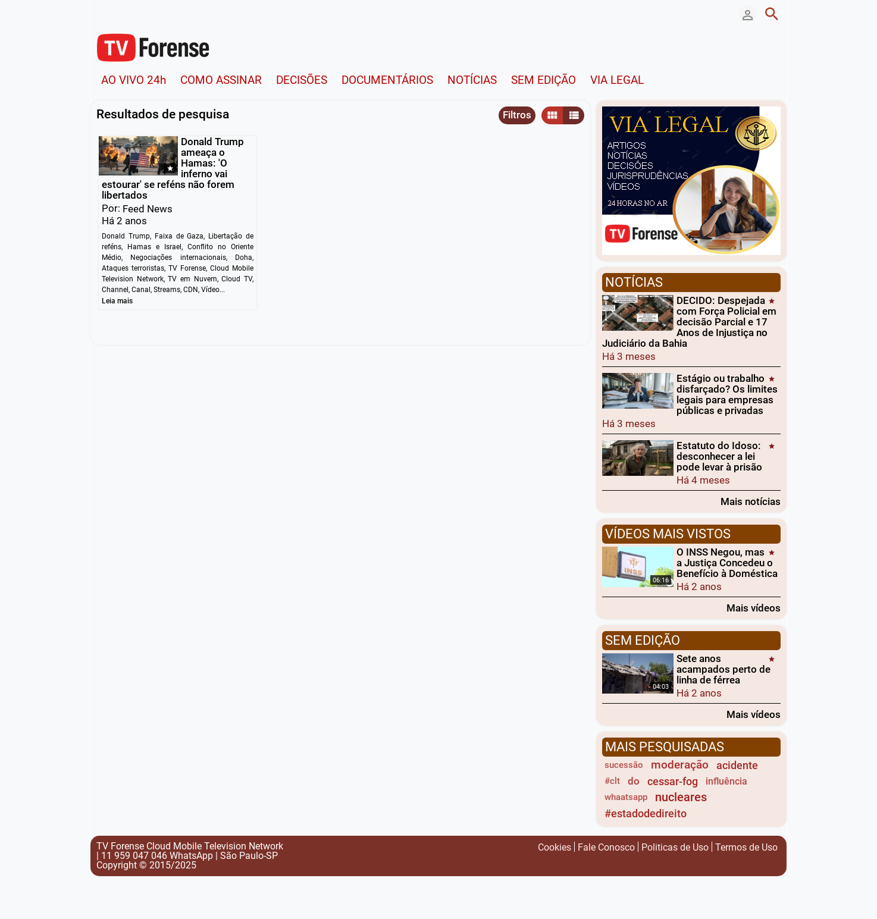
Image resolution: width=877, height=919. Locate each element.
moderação (680, 764)
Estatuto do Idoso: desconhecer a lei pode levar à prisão (719, 456)
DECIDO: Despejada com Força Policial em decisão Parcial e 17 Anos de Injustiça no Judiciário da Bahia (689, 321)
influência (726, 781)
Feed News (148, 209)
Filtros (517, 115)
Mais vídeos (753, 607)
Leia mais (117, 301)
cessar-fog (672, 781)
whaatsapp (625, 797)
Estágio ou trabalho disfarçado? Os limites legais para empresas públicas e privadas (727, 394)
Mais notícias (751, 501)
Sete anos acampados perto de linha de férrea (723, 669)
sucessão (623, 765)
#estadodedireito (645, 813)
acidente (737, 765)
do (634, 781)
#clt (612, 781)
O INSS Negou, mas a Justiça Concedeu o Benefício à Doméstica (727, 562)
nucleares (681, 797)
